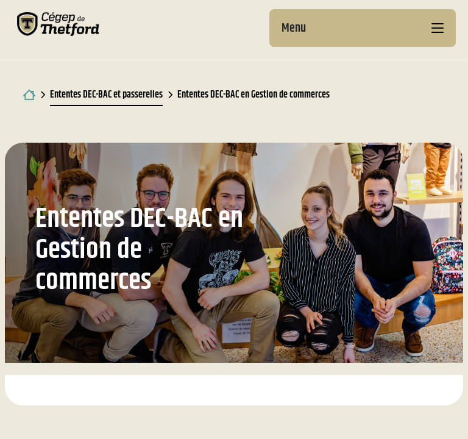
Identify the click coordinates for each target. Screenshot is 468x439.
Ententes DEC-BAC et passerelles (106, 94)
